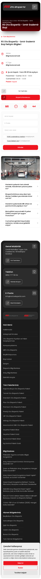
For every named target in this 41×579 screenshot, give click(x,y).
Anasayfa (5, 21)
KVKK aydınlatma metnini (16, 137)
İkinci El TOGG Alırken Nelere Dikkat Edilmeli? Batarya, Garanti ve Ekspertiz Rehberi (20, 497)
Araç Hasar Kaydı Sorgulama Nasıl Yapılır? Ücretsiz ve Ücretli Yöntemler (19, 476)
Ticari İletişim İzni (13, 141)
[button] (34, 6)
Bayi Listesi (13, 21)
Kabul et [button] (20, 563)
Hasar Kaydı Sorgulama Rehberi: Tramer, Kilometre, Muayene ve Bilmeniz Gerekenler (20, 483)
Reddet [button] (20, 568)
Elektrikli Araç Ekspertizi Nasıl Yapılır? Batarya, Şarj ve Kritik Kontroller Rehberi (18, 490)
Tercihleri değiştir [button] (20, 573)
